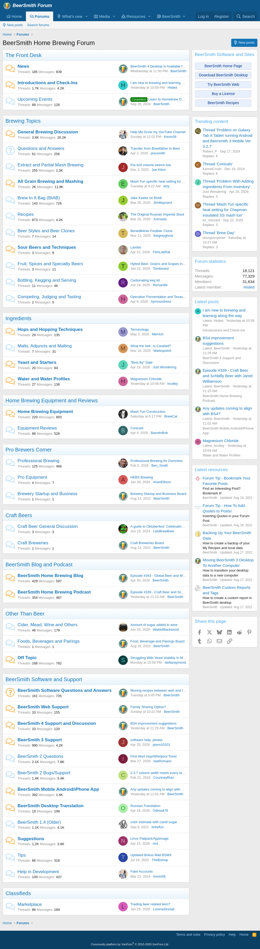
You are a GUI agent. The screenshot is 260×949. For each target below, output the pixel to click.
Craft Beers (18, 515)
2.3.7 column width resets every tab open (161, 773)
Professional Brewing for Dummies (156, 461)
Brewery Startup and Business (48, 493)
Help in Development (38, 871)
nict (155, 843)
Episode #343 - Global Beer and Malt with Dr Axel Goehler (174, 576)
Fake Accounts (141, 871)
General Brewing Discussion (48, 131)
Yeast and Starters (37, 362)
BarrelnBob (159, 433)
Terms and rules (188, 934)
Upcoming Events (35, 99)
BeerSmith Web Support (43, 706)
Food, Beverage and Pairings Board (157, 641)
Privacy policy (214, 934)
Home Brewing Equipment (45, 411)
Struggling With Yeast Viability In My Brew (161, 658)
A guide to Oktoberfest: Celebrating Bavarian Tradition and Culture (180, 526)
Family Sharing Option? (148, 707)
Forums (39, 16)
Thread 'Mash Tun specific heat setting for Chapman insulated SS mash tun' (225, 209)
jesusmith (158, 153)
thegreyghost (163, 236)
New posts (13, 25)
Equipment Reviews (37, 428)
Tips (22, 855)
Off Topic (27, 657)
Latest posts (207, 301)
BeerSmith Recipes (223, 103)
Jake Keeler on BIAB (146, 198)
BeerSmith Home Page (223, 66)
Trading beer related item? (150, 904)
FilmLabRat (161, 252)
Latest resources (211, 469)
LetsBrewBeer (163, 531)
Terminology (139, 329)
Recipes (26, 214)
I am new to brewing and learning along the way (166, 83)
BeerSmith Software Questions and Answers (65, 690)
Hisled (172, 87)
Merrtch (157, 334)
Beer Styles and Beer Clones (46, 230)
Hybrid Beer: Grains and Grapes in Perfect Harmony (169, 264)
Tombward (161, 268)
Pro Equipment (32, 477)
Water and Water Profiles (44, 378)
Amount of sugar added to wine (154, 625)
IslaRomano (162, 761)
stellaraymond (175, 662)
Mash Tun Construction (147, 412)
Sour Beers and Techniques (47, 247)
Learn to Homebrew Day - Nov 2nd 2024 (169, 99)
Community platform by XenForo (130, 944)
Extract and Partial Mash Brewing (50, 164)
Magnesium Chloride (146, 379)
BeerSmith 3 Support (40, 739)
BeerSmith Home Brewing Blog (50, 575)
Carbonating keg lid (145, 280)
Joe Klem (159, 170)
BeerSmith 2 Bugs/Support (44, 772)
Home (14, 16)
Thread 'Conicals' (218, 164)
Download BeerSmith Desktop (223, 75)
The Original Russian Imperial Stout (157, 214)
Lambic (135, 247)
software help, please (146, 740)
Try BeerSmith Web (223, 84)
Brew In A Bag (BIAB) (39, 197)
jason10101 (161, 745)
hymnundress (161, 301)
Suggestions (31, 838)
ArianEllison (162, 482)
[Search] (245, 16)
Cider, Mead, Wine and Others (48, 624)
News (23, 66)
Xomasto (160, 219)
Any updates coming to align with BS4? (159, 789)
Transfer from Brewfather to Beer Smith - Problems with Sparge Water (183, 148)
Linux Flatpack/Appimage (149, 838)
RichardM (160, 285)
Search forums (38, 25)
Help (232, 934)
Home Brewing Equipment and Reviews (51, 400)
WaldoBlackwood (166, 629)
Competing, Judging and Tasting (49, 296)
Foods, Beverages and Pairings (49, 641)
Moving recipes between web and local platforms (167, 690)
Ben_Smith (159, 465)
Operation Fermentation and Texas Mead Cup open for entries (177, 297)
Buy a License (223, 94)
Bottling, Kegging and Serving (47, 280)
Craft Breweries (33, 542)
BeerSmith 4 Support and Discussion (57, 723)
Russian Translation (145, 806)
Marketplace (30, 904)
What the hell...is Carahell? (150, 346)
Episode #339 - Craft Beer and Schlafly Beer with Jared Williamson (180, 592)
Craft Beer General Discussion (48, 526)
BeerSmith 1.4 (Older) (39, 822)
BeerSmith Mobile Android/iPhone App (58, 789)
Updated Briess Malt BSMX (151, 855)
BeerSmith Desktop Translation (51, 805)
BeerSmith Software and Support (43, 679)
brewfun (158, 827)
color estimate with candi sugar (153, 822)
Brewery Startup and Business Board (158, 494)
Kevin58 (170, 137)
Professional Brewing (38, 460)
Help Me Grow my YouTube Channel (158, 132)
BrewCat (170, 416)
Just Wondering (164, 367)
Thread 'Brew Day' (219, 232)
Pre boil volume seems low (150, 165)
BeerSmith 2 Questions (40, 756)
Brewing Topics (23, 121)
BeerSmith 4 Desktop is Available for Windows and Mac (172, 66)
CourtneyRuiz (163, 777)
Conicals (136, 428)
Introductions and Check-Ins (48, 82)
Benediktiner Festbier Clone (151, 231)
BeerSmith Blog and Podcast (39, 564)
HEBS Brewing (141, 477)
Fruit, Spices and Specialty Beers (50, 263)
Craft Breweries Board (147, 543)
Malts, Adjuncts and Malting (45, 345)
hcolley (172, 384)
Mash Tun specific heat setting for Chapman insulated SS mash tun (181, 181)
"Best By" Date (141, 362)
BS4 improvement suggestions (153, 723)
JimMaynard (162, 203)
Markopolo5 (162, 351)
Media (102, 16)
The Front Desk (23, 55)
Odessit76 (160, 810)
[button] (86, 16)
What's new (69, 16)
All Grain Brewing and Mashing (50, 181)
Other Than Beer (25, 614)
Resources (133, 16)
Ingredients (18, 318)
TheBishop (160, 860)
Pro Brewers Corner (28, 450)
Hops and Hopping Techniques (50, 329)
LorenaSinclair (164, 909)
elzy (166, 186)
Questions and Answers (41, 148)
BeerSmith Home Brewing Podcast (54, 592)
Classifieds (18, 893)
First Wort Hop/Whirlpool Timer (153, 756)
